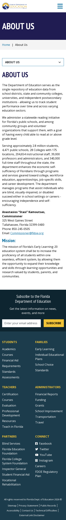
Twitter (42, 449)
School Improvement (49, 411)
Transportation (45, 417)
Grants (39, 405)
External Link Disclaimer (32, 515)
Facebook (43, 443)
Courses (7, 355)
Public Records (48, 505)
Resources (9, 421)
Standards (42, 370)
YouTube (43, 455)
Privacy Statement (28, 505)
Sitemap (12, 505)
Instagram (44, 460)
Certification (10, 394)
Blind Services (11, 443)
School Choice (44, 365)
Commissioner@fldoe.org (27, 233)
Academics (9, 349)
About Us (12, 62)
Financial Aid (10, 360)
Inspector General (14, 469)
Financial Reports (46, 394)
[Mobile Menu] (60, 6)
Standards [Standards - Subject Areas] (8, 372)
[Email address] (21, 323)
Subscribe (53, 323)
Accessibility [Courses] (13, 510)
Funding (40, 400)
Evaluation (9, 405)
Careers (40, 466)
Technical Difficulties (46, 510)
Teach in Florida (12, 427)
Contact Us (27, 510)
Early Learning (44, 349)
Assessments (10, 377)
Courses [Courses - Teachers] (7, 400)
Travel (39, 422)
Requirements (11, 366)
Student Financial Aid (15, 474)
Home (6, 45)
